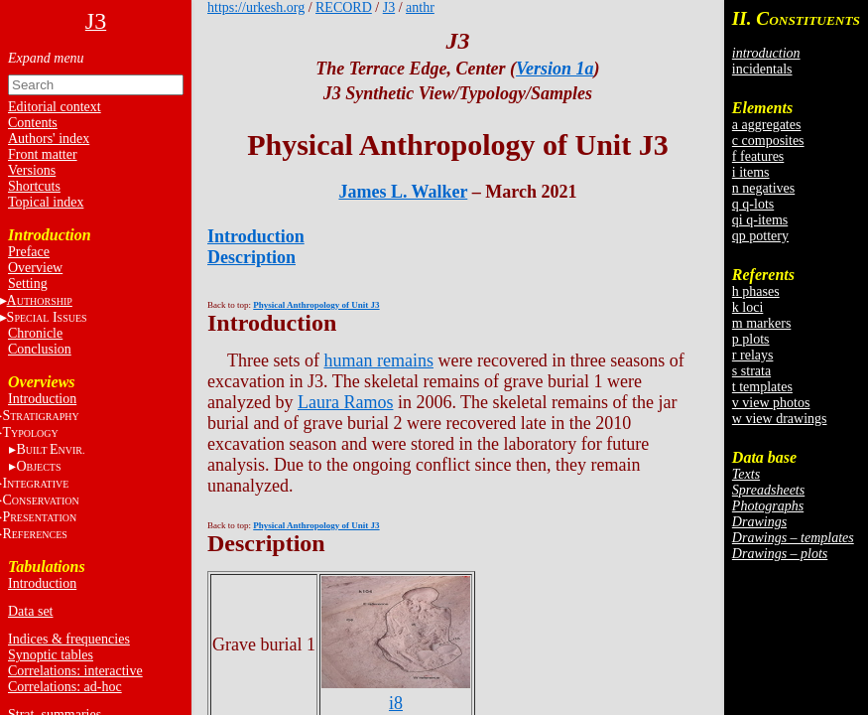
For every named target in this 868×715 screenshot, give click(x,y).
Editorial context (54, 106)
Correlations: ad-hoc (65, 686)
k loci (748, 307)
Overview (35, 267)
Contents (33, 122)
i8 (395, 692)
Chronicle (35, 333)
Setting (28, 283)
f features (758, 156)
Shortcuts (34, 186)
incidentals (762, 69)
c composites (768, 140)
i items (751, 172)
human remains (378, 360)
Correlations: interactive (75, 670)
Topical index (45, 202)
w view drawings (779, 418)
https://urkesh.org (256, 7)
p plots (751, 339)
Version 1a (555, 68)
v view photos (771, 402)
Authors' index (48, 138)
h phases (756, 291)
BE (50, 449)
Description (251, 257)
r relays (753, 355)
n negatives (763, 188)
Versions (32, 170)
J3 (389, 7)
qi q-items (760, 220)
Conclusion (39, 349)
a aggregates (767, 124)
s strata (751, 370)
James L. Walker (402, 192)
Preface (29, 251)
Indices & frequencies (69, 639)
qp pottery (760, 235)
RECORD (343, 7)
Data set (30, 611)
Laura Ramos (345, 402)
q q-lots (753, 204)
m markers (761, 323)
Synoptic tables (50, 654)
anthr (420, 7)
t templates (762, 386)
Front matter (42, 154)
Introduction (42, 398)
